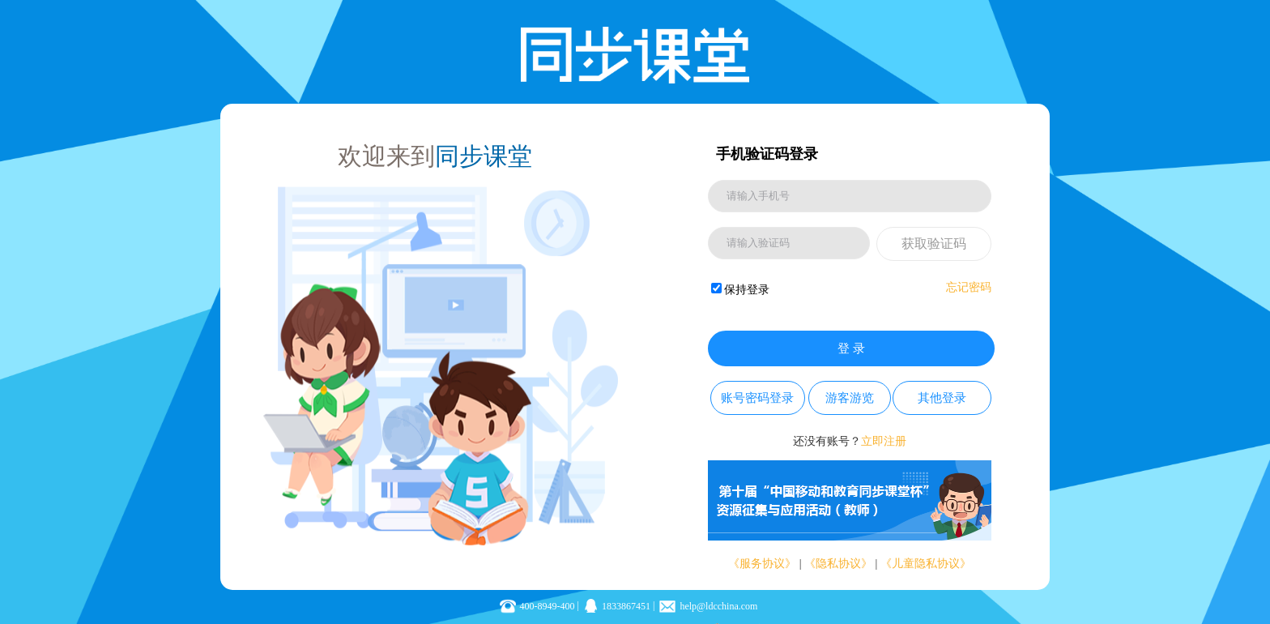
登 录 (851, 348)
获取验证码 (933, 243)
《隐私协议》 (838, 564)
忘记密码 (968, 287)
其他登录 (942, 397)
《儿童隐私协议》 (925, 564)
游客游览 (849, 397)
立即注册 (883, 441)
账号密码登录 (757, 397)
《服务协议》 (762, 564)
